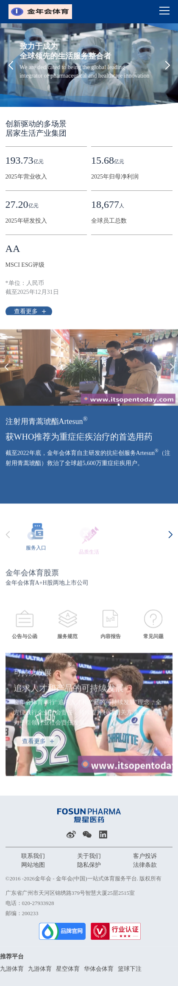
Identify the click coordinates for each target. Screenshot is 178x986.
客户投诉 (145, 856)
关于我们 (89, 856)
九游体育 (12, 969)
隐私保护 (89, 865)
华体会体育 (99, 969)
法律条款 (145, 865)
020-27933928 (38, 903)
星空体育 (68, 969)
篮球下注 (130, 969)
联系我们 (33, 856)
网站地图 (33, 865)
